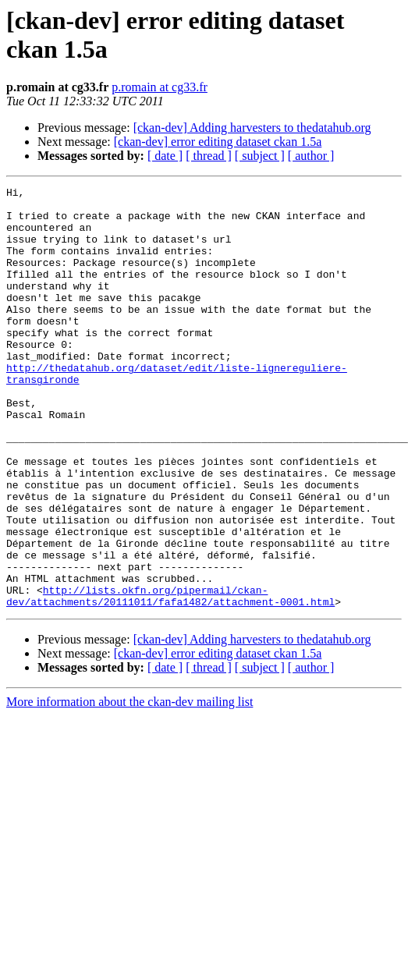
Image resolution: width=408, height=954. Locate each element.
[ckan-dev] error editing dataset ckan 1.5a (218, 141)
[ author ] (311, 155)
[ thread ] (209, 155)
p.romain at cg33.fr (160, 87)
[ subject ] (260, 155)
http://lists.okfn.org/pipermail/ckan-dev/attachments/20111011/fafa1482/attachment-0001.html (170, 679)
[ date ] (165, 155)
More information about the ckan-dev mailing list (129, 786)
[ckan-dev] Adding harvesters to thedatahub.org (252, 127)
